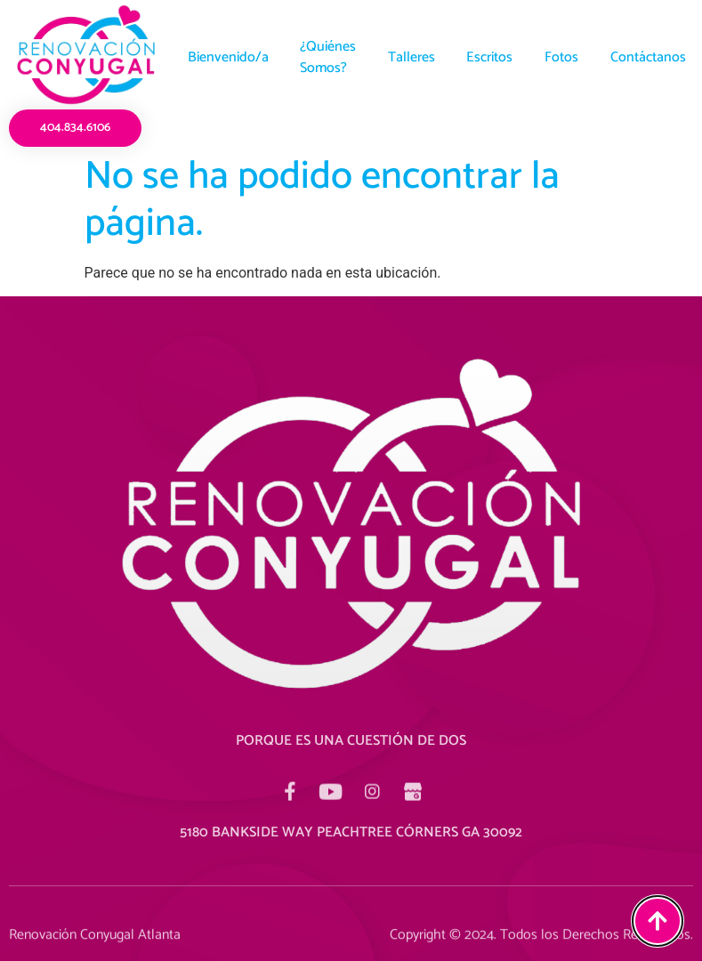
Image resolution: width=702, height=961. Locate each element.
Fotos (568, 57)
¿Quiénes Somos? (323, 57)
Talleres (409, 57)
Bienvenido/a (218, 57)
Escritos (492, 57)
